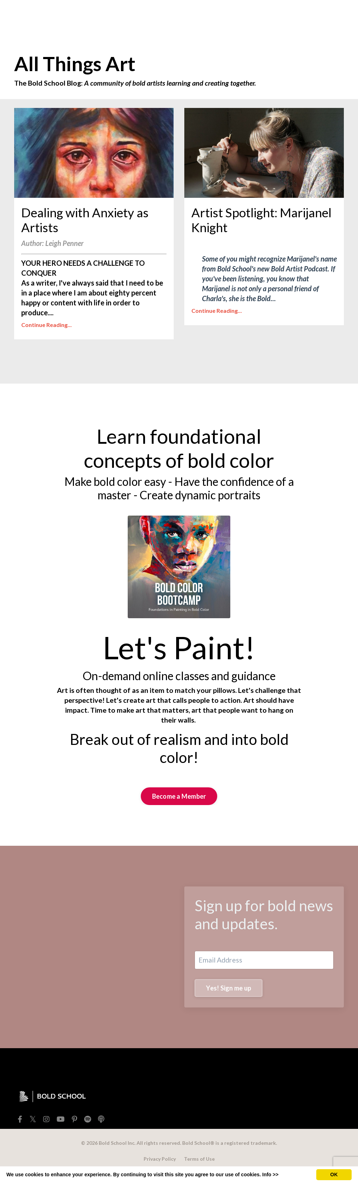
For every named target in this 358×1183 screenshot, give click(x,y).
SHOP (125, 13)
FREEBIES (91, 13)
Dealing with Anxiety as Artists (89, 224)
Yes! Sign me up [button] (229, 996)
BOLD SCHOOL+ (243, 13)
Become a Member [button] (179, 804)
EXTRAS (196, 13)
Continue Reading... (46, 331)
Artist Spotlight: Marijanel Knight (245, 224)
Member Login (297, 13)
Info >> (270, 1174)
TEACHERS (161, 13)
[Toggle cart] (338, 12)
